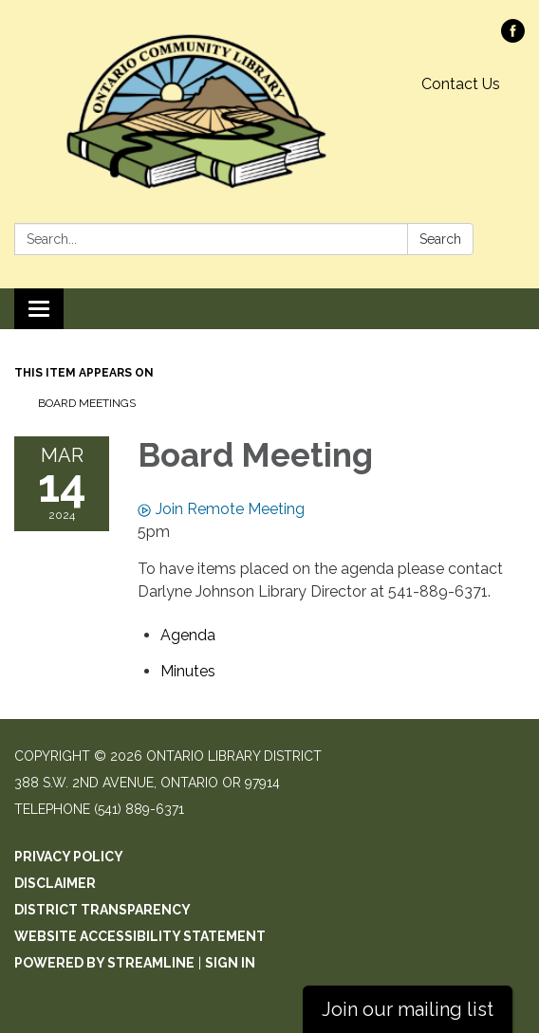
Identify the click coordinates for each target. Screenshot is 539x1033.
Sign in (230, 962)
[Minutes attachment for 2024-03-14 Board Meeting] (187, 671)
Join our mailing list (407, 1009)
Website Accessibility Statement (140, 936)
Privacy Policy (68, 856)
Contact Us (460, 84)
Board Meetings (87, 403)
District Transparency (102, 909)
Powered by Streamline (104, 962)
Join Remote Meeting (221, 509)
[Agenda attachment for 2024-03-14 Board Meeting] (187, 635)
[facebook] (513, 37)
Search (440, 239)
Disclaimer (55, 883)
